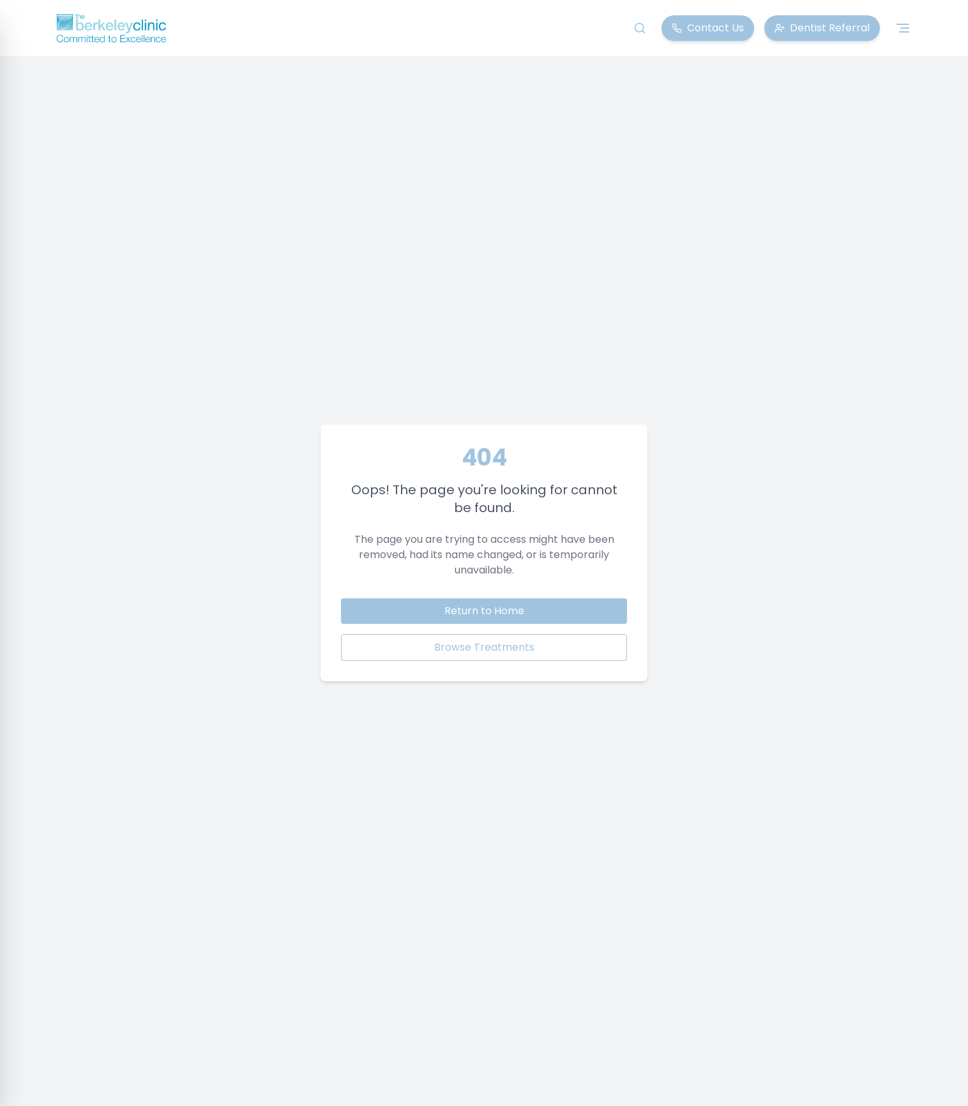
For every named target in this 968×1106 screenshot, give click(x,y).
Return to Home (484, 610)
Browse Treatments (484, 647)
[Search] (639, 28)
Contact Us (708, 27)
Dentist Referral (822, 27)
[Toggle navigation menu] (903, 28)
